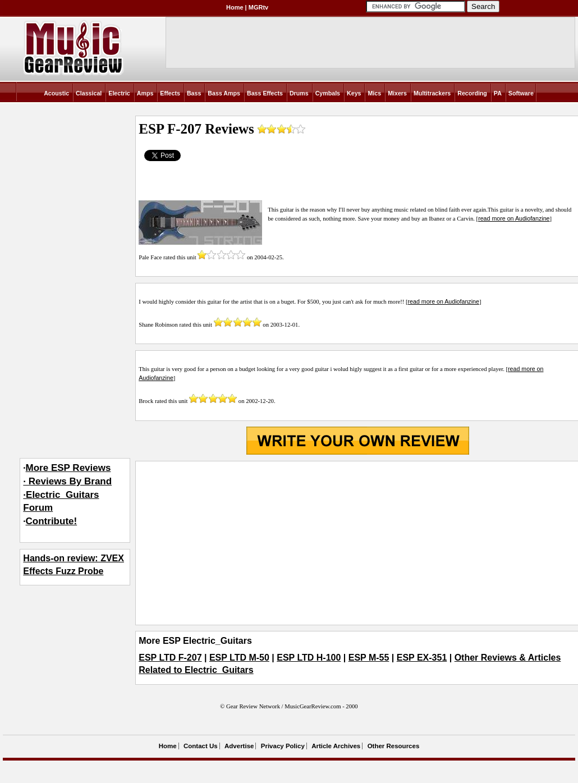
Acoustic (56, 93)
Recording (472, 93)
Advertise (239, 746)
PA (498, 93)
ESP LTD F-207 (170, 657)
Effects (170, 93)
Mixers (397, 93)
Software (521, 93)
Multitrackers (432, 93)
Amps (145, 93)
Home (235, 7)
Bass (194, 93)
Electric (119, 93)
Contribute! (51, 521)
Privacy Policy (283, 746)
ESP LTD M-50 (239, 657)
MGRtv (258, 7)
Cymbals (327, 93)
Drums (299, 93)
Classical (89, 93)
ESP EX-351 (422, 657)
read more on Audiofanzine (513, 218)
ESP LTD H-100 (309, 657)
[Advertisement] (357, 542)
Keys (354, 93)
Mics (374, 93)
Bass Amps (224, 93)
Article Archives (335, 746)
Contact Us (201, 746)
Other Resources (394, 746)
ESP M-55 (368, 657)
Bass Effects (265, 93)
